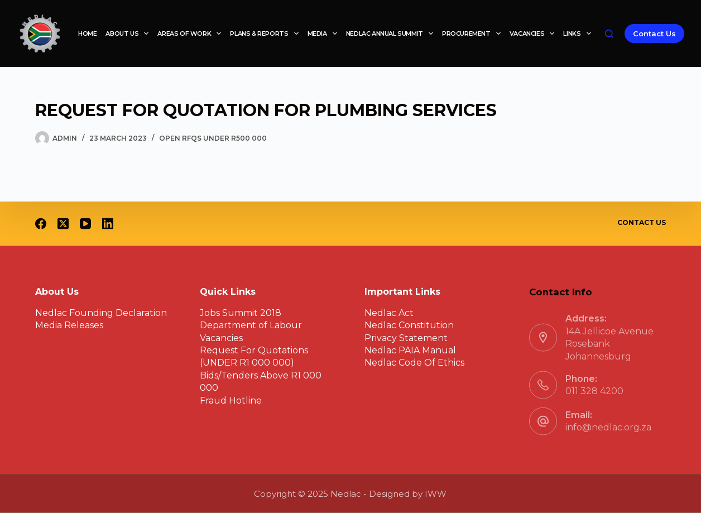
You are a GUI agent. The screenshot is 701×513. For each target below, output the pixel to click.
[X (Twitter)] (63, 223)
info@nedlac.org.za (608, 427)
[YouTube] (85, 223)
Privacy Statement (406, 337)
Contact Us (654, 33)
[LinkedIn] (107, 223)
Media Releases (69, 325)
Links (579, 33)
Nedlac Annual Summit (392, 33)
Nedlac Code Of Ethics (414, 362)
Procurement (473, 33)
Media (325, 33)
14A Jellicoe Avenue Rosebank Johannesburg (609, 343)
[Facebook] (40, 223)
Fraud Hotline (231, 400)
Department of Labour (251, 325)
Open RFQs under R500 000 (213, 138)
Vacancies (534, 33)
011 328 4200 (594, 391)
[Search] (609, 34)
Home (87, 33)
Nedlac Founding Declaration (101, 312)
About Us (129, 33)
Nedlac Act (389, 312)
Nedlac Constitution (409, 325)
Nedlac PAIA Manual (410, 350)
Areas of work (191, 33)
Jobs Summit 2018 (240, 312)
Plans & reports (266, 33)
